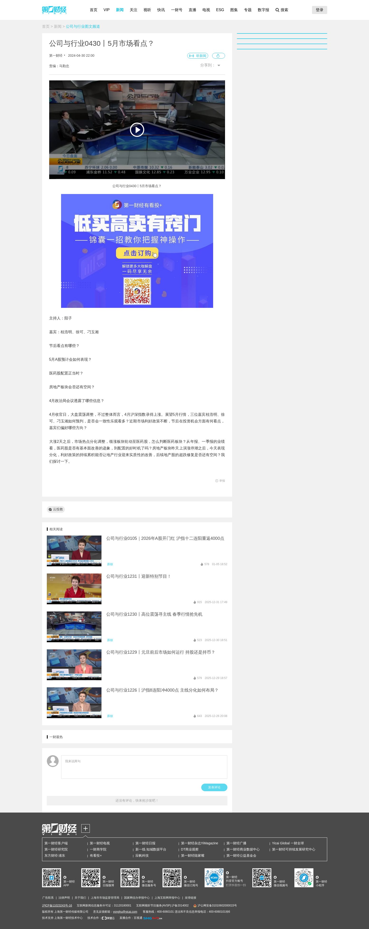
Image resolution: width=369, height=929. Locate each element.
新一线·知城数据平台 (150, 849)
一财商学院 (98, 849)
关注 (133, 10)
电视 (206, 10)
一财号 (176, 10)
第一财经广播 (236, 843)
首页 (93, 10)
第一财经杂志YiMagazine (199, 843)
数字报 (263, 10)
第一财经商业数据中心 (243, 849)
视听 (147, 10)
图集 (234, 10)
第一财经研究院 (56, 849)
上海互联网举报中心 (167, 897)
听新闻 (201, 56)
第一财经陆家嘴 (192, 855)
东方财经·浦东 (54, 855)
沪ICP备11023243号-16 (57, 905)
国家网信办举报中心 (137, 897)
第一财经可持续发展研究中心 (293, 849)
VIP (107, 10)
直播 (192, 10)
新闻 (120, 10)
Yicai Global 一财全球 (288, 843)
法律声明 (64, 897)
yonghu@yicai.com (125, 911)
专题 (248, 10)
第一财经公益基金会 (241, 855)
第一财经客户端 (56, 843)
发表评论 (214, 787)
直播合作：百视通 (131, 918)
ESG (220, 10)
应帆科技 (142, 855)
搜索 (284, 10)
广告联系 (48, 897)
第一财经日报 (145, 843)
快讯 (161, 10)
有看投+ (96, 855)
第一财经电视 (100, 843)
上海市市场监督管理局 (105, 897)
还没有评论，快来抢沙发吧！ (137, 800)
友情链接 (190, 897)
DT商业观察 (190, 849)
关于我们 (80, 897)
